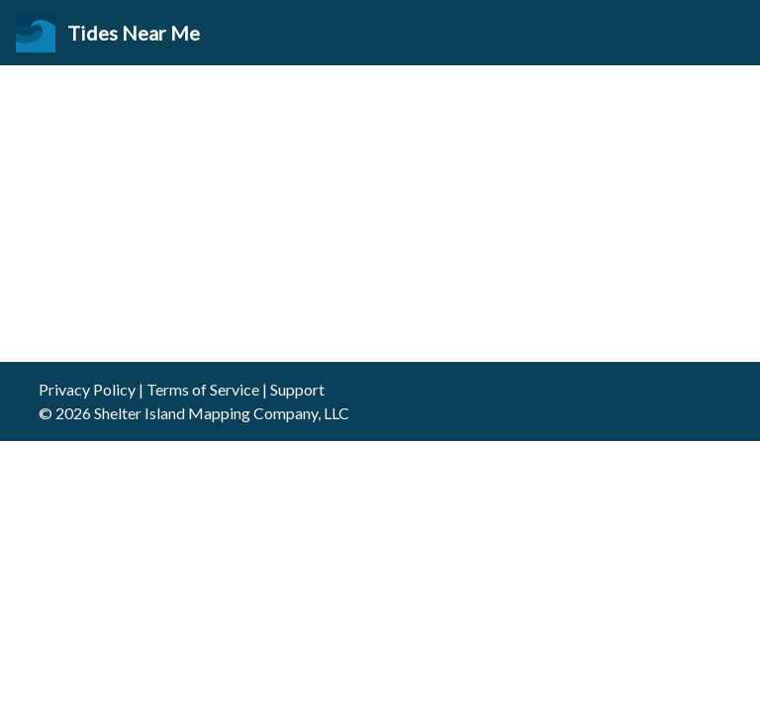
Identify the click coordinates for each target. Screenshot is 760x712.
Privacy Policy (87, 389)
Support (297, 389)
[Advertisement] (380, 213)
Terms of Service (202, 389)
